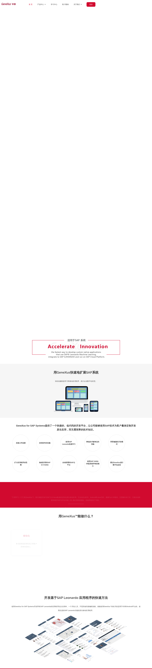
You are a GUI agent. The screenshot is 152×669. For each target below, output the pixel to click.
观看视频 (17, 176)
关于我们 (122, 4)
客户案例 (110, 4)
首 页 (76, 4)
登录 (136, 4)
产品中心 (86, 4)
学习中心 (99, 4)
